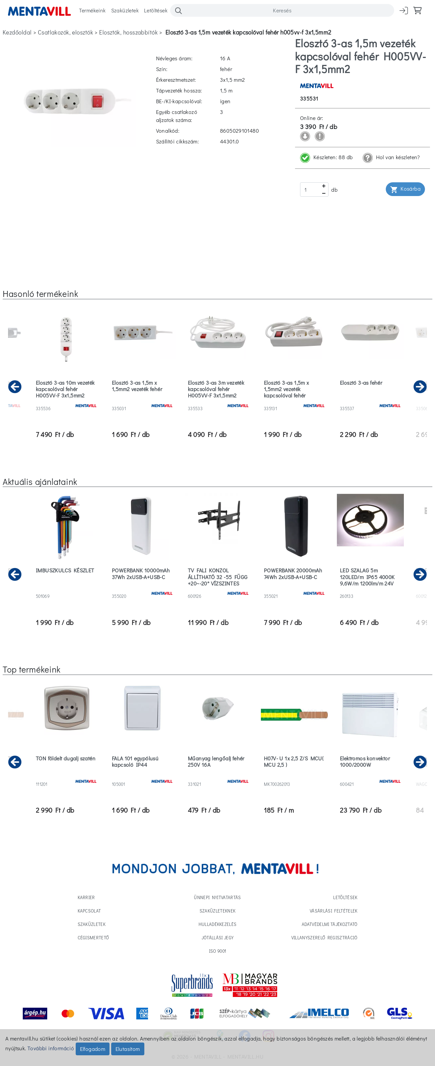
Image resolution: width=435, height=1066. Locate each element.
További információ (50, 1048)
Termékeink (92, 10)
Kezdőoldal (17, 32)
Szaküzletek (125, 10)
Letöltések (155, 10)
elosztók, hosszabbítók (128, 32)
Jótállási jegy (218, 937)
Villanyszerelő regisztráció (324, 937)
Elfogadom (92, 1048)
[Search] (282, 10)
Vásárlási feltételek (334, 911)
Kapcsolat (89, 911)
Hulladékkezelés (218, 924)
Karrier (86, 897)
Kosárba (405, 189)
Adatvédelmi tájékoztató (329, 924)
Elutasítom (128, 1048)
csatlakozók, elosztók (65, 32)
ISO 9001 (217, 951)
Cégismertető (93, 937)
